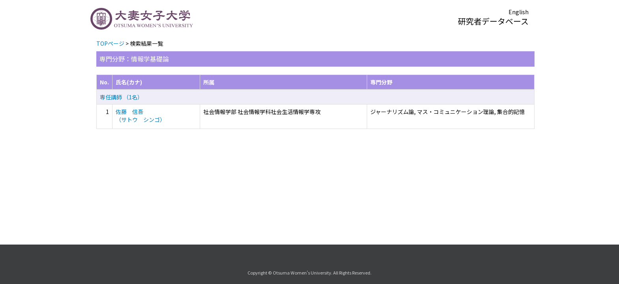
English (518, 12)
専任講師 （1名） (121, 97)
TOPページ (110, 43)
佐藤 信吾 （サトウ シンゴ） (140, 115)
